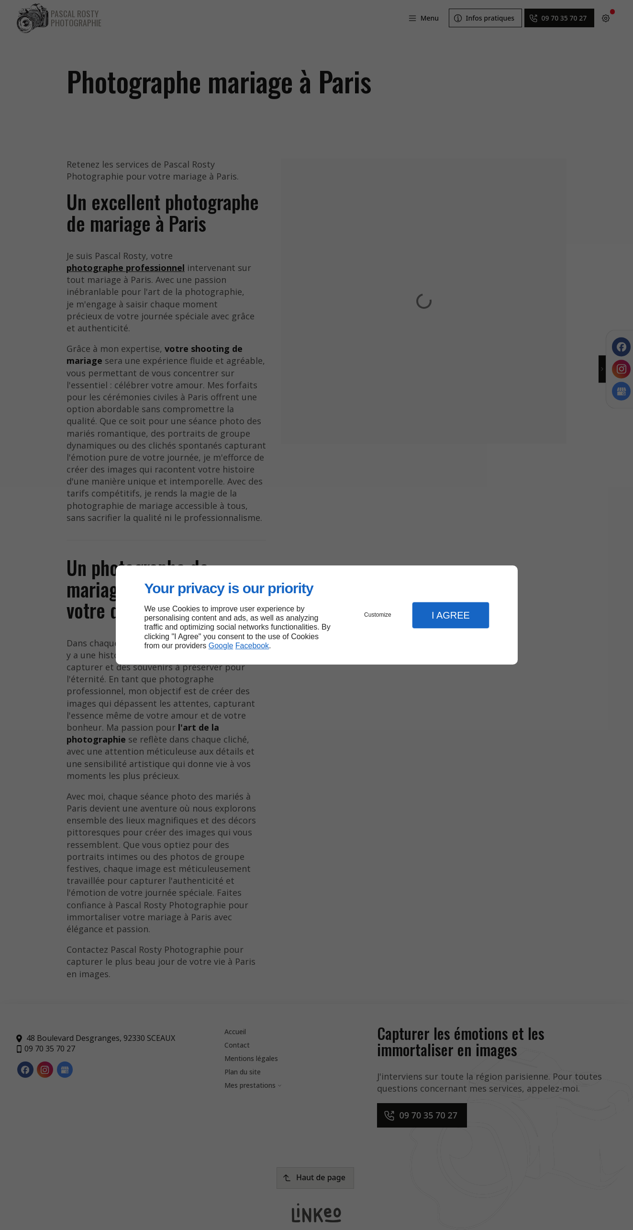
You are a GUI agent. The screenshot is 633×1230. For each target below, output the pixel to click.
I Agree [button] (451, 615)
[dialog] (317, 615)
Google (221, 646)
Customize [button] (377, 614)
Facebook (252, 646)
